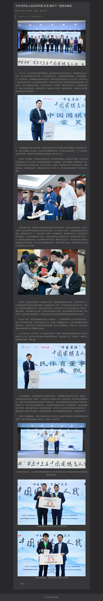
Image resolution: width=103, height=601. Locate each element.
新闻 (36, 11)
